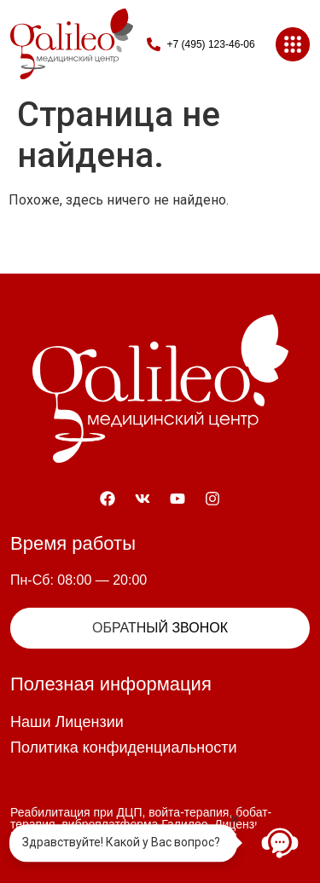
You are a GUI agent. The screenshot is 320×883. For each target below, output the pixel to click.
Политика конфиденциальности (123, 747)
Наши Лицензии (67, 721)
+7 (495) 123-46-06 (211, 44)
